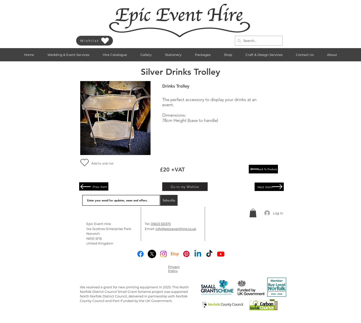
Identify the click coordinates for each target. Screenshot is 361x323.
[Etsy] (175, 254)
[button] (68, 55)
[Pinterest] (186, 254)
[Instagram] (163, 254)
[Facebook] (140, 254)
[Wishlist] (94, 41)
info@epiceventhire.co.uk (176, 229)
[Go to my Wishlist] (185, 186)
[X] (152, 254)
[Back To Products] (263, 169)
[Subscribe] (169, 200)
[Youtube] (221, 254)
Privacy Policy (174, 269)
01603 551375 (161, 224)
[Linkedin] (198, 254)
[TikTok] (209, 254)
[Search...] (258, 40)
